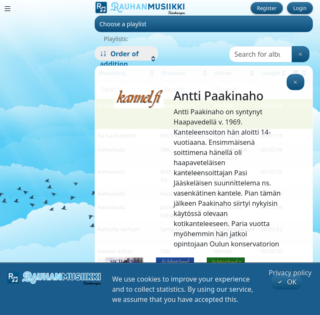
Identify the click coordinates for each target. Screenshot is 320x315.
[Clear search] (300, 54)
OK (286, 282)
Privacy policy (290, 272)
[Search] (260, 54)
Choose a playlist (122, 24)
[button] (126, 59)
